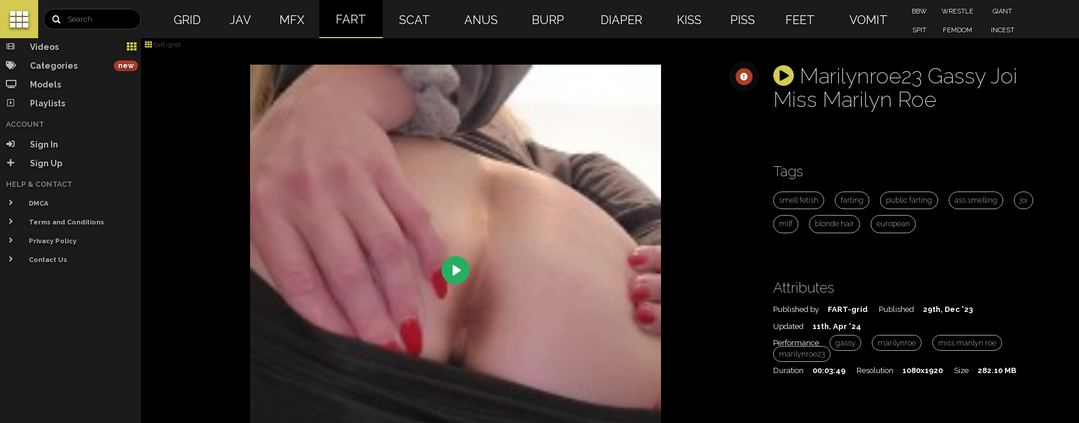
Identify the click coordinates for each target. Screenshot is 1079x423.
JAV (240, 20)
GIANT (1002, 11)
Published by (796, 309)
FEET (800, 20)
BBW (919, 11)
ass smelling (976, 200)
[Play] (455, 270)
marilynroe (897, 342)
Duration (788, 370)
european (893, 223)
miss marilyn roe (967, 342)
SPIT (919, 30)
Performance (796, 342)
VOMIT (868, 20)
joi (1023, 200)
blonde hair (834, 223)
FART (351, 19)
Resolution (875, 370)
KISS (689, 20)
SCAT (414, 20)
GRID (187, 20)
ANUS (481, 20)
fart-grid (162, 45)
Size (961, 370)
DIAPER (621, 20)
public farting (909, 200)
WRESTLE (957, 11)
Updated (788, 326)
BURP (548, 20)
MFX (292, 20)
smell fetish (798, 200)
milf (786, 223)
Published (896, 309)
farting (852, 200)
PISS (742, 20)
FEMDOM (957, 30)
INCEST (1002, 30)
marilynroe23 (802, 354)
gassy (845, 342)
